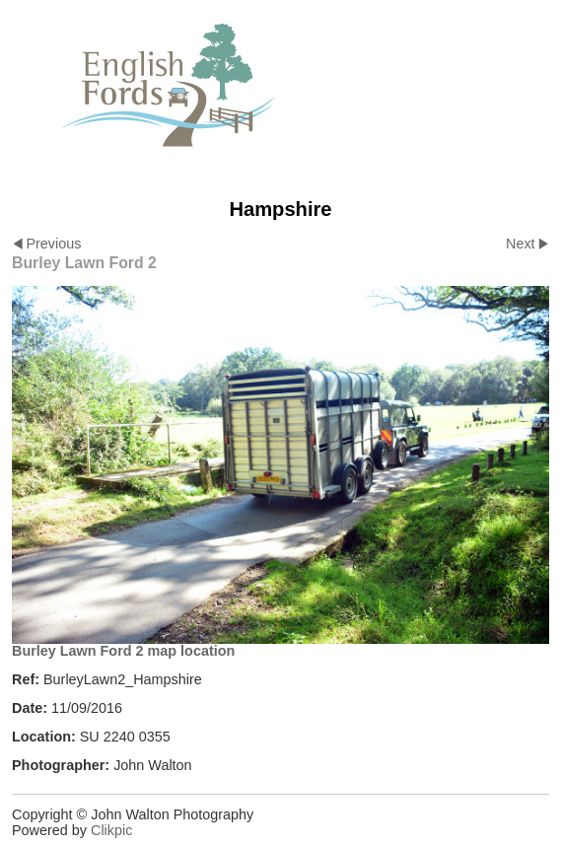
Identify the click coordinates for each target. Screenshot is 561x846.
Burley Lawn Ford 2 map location (123, 651)
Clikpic (111, 830)
